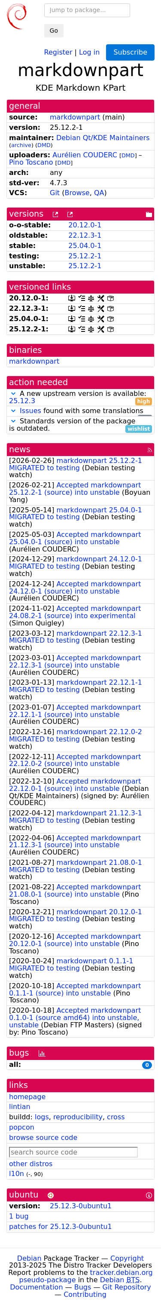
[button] (13, 393)
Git (55, 193)
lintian (19, 1107)
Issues (30, 411)
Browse (76, 193)
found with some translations (80, 411)
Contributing (85, 1294)
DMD (44, 145)
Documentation (36, 1287)
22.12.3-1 (84, 235)
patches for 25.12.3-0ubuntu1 (60, 1226)
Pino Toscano (31, 162)
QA (99, 193)
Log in (89, 52)
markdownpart (75, 117)
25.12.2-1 (84, 256)
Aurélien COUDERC (84, 155)
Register (58, 52)
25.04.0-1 (84, 246)
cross (116, 1117)
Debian (29, 1258)
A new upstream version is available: (80, 397)
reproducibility (78, 1117)
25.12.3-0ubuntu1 (81, 1206)
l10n (16, 1174)
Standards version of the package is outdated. (80, 425)
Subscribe (130, 52)
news (19, 449)
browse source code (43, 1137)
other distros (30, 1164)
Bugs (82, 1287)
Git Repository (127, 1287)
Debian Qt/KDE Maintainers (103, 138)
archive (21, 145)
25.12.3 (22, 401)
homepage (27, 1097)
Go (54, 30)
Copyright (127, 1258)
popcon (21, 1127)
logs (42, 1117)
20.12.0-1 (84, 225)
